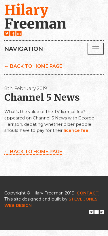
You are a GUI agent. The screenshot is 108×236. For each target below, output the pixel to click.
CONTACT (88, 193)
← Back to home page (33, 66)
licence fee (76, 130)
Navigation (23, 48)
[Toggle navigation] (96, 49)
